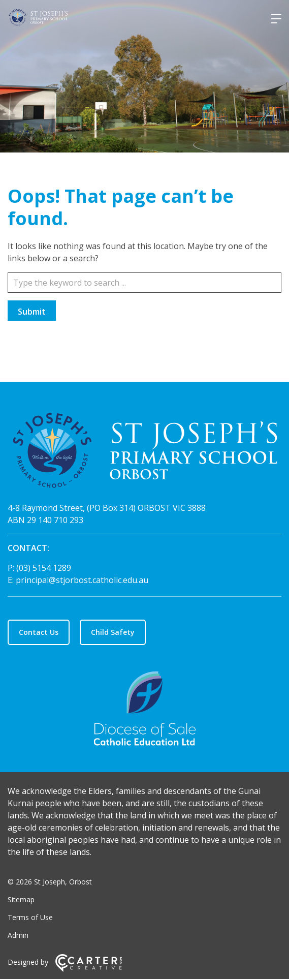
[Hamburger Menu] (276, 18)
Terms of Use (30, 917)
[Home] (144, 452)
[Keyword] (144, 282)
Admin (18, 935)
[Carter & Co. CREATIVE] (88, 969)
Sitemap (21, 899)
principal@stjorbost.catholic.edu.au (82, 580)
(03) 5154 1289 (43, 567)
